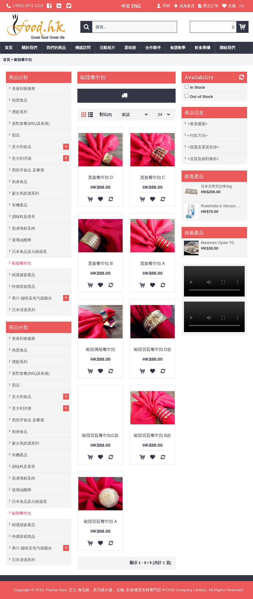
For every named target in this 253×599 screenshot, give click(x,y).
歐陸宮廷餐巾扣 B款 (152, 435)
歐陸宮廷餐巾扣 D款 (152, 349)
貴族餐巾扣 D (100, 177)
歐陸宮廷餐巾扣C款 (100, 435)
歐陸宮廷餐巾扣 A (100, 521)
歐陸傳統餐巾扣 (100, 349)
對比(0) (105, 114)
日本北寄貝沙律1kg (216, 186)
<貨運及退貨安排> (203, 147)
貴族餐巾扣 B (100, 263)
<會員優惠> (197, 124)
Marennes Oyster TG (217, 243)
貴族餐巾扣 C (152, 177)
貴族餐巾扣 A (152, 263)
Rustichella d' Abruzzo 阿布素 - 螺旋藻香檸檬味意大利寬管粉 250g (222, 206)
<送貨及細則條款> (203, 158)
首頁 (6, 60)
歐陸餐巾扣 (23, 60)
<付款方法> (197, 135)
